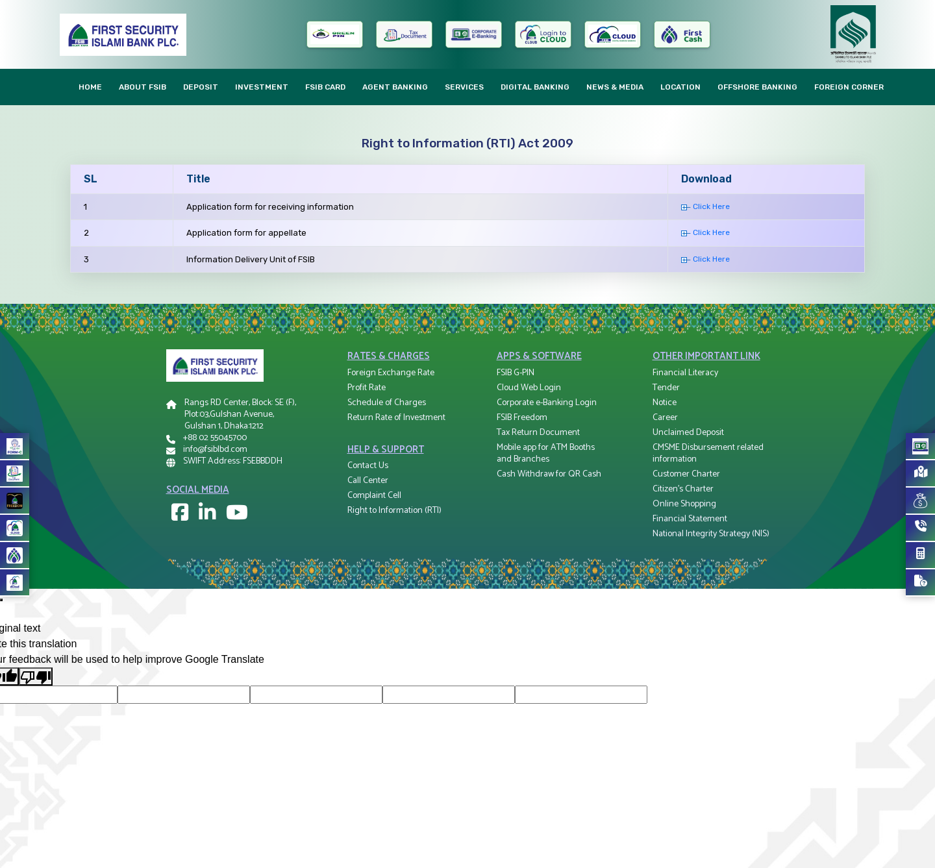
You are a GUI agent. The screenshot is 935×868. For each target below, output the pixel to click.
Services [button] (464, 87)
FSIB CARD (325, 87)
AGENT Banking (395, 87)
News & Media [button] (614, 87)
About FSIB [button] (142, 87)
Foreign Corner (849, 87)
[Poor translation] (36, 676)
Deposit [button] (200, 87)
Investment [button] (261, 87)
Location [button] (680, 87)
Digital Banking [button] (535, 87)
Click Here (705, 206)
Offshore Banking (757, 87)
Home (90, 87)
